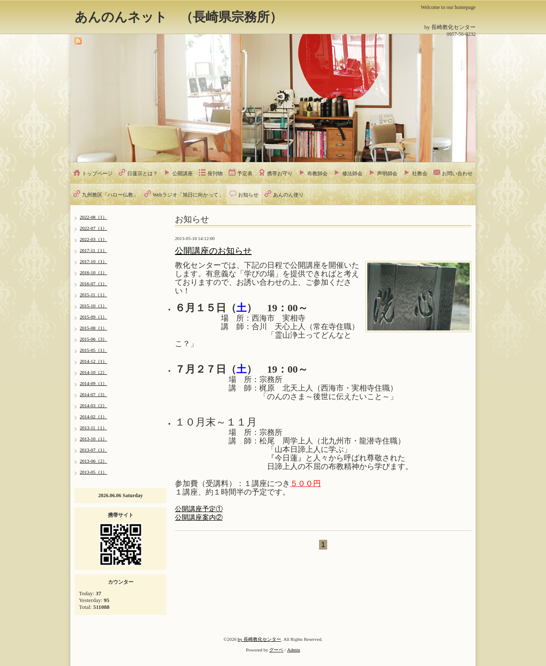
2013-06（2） (93, 460)
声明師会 (387, 174)
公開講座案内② (199, 517)
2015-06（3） (93, 339)
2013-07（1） (93, 449)
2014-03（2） (93, 405)
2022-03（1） (93, 239)
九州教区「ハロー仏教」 (110, 195)
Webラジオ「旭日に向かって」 (188, 195)
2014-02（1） (93, 416)
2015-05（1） (93, 350)
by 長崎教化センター (259, 639)
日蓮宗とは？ (142, 174)
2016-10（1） (93, 272)
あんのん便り (288, 195)
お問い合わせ (457, 174)
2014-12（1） (93, 361)
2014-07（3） (93, 394)
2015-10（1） (93, 305)
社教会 (419, 174)
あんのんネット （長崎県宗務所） (178, 17)
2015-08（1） (93, 327)
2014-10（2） (93, 372)
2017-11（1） (93, 250)
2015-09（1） (93, 316)
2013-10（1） (93, 438)
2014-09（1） (93, 383)
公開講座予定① (199, 509)
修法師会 (352, 174)
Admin (293, 649)
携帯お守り (280, 174)
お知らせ (248, 195)
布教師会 (317, 174)
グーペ (276, 649)
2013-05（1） (93, 472)
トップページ (97, 174)
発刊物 (215, 174)
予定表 (245, 174)
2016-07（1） (93, 283)
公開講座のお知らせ (213, 250)
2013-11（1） (93, 427)
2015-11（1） (93, 294)
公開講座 (182, 174)
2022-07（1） (93, 228)
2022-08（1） (93, 217)
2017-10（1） (93, 261)
